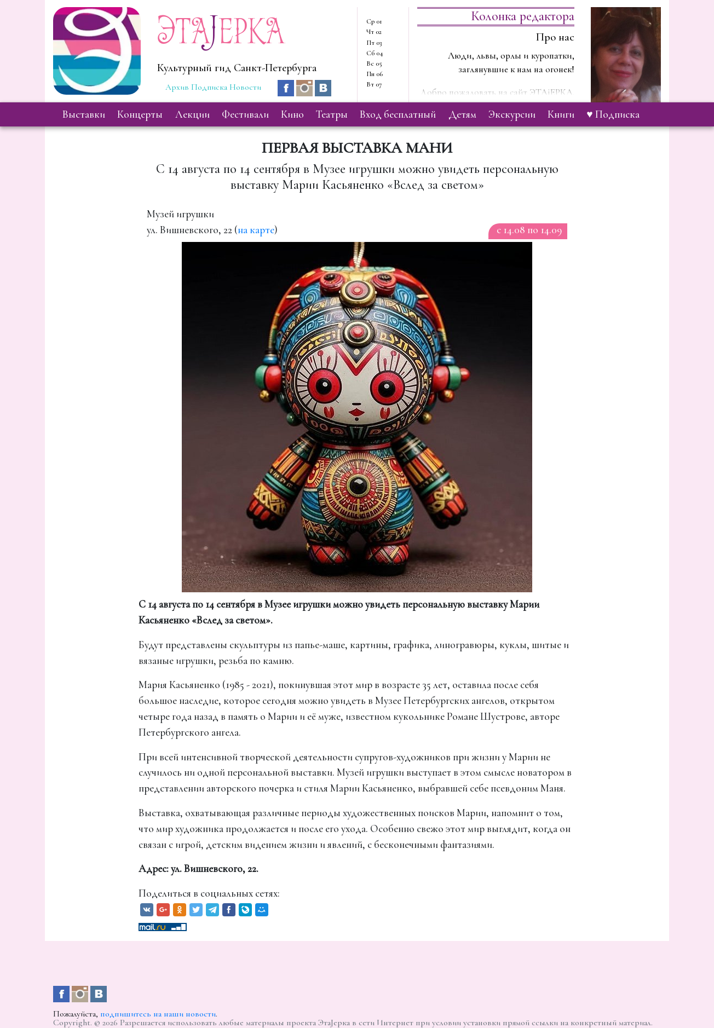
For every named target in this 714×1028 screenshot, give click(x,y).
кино (292, 114)
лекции (192, 114)
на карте (256, 229)
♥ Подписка (612, 114)
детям (462, 114)
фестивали (245, 114)
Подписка (209, 87)
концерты (140, 114)
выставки (83, 114)
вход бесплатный (398, 114)
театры (332, 114)
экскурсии (512, 114)
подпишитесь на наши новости (158, 1013)
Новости (245, 87)
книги (561, 114)
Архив (177, 87)
